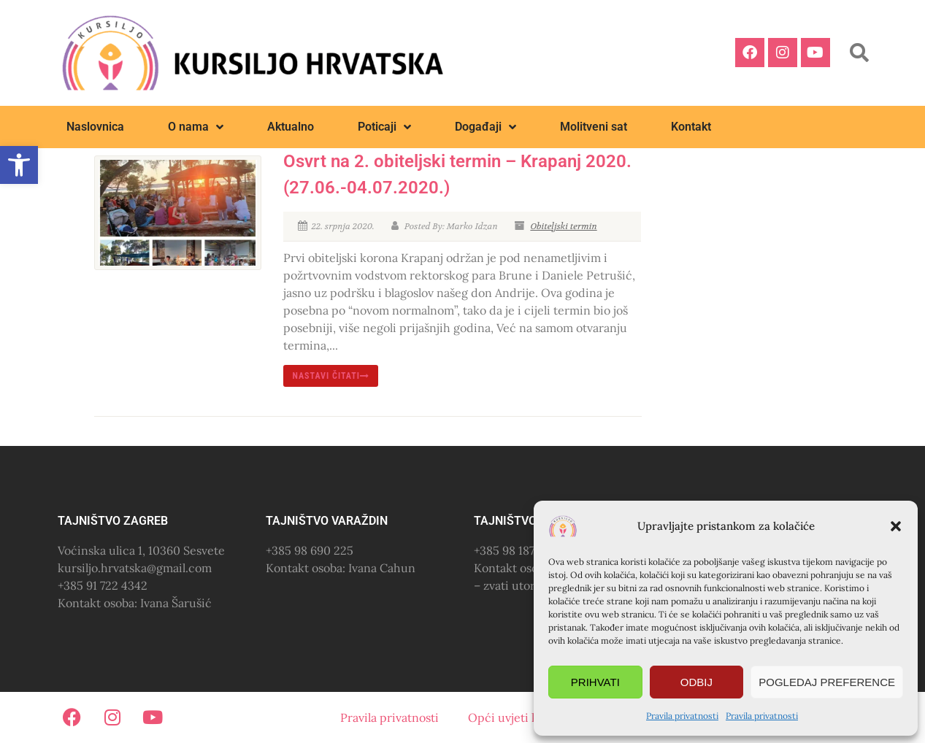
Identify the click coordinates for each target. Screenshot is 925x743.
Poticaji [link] (384, 127)
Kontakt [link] (691, 127)
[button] (895, 526)
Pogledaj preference (827, 682)
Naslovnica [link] (95, 127)
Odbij (696, 682)
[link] (19, 165)
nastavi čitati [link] (330, 376)
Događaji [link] (485, 127)
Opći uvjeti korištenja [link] (527, 717)
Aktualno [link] (290, 127)
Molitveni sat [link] (593, 127)
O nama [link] (195, 127)
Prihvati (595, 682)
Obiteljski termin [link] (563, 226)
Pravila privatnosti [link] (682, 715)
